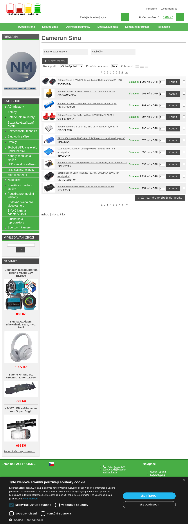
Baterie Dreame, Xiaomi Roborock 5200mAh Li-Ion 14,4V (87, 103)
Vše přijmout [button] (149, 496)
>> (126, 72)
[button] (63, 519)
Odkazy (112, 35)
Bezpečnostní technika (22, 131)
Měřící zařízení (17, 174)
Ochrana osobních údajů (86, 35)
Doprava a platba (107, 26)
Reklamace (163, 26)
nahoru (45, 214)
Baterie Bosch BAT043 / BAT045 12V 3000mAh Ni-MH (85, 115)
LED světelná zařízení (22, 164)
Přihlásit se (151, 9)
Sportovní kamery (19, 227)
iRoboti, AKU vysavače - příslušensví (22, 149)
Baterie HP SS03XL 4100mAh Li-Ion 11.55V (21, 376)
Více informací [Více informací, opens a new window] (30, 498)
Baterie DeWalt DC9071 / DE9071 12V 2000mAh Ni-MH (86, 91)
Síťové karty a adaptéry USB (17, 212)
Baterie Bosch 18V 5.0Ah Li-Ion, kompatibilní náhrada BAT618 (89, 80)
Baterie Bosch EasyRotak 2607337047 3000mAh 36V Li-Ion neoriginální (88, 175)
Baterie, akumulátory (55, 51)
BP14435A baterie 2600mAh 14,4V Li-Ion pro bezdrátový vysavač (91, 138)
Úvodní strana (26, 26)
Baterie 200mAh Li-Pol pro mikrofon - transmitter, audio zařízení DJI (92, 162)
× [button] (183, 480)
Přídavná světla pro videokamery (20, 203)
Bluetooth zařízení (19, 136)
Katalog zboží (50, 26)
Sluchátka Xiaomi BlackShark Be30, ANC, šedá (21, 324)
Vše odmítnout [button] (149, 504)
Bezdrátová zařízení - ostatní (21, 124)
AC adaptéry (16, 106)
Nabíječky (97, 51)
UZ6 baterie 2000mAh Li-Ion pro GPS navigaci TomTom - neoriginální (86, 150)
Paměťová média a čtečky (20, 187)
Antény (12, 112)
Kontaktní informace (137, 26)
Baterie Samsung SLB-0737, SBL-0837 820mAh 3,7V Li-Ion (88, 126)
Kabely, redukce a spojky (19, 157)
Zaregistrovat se (169, 9)
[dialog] (94, 500)
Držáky (12, 142)
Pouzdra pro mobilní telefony (21, 195)
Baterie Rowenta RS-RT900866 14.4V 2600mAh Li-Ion (85, 186)
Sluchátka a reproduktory (16, 220)
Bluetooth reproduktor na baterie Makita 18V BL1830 (21, 272)
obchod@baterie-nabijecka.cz (114, 471)
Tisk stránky (58, 214)
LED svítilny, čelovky (21, 169)
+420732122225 (114, 466)
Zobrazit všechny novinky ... (19, 451)
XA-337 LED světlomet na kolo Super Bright (21, 410)
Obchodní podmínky (78, 26)
